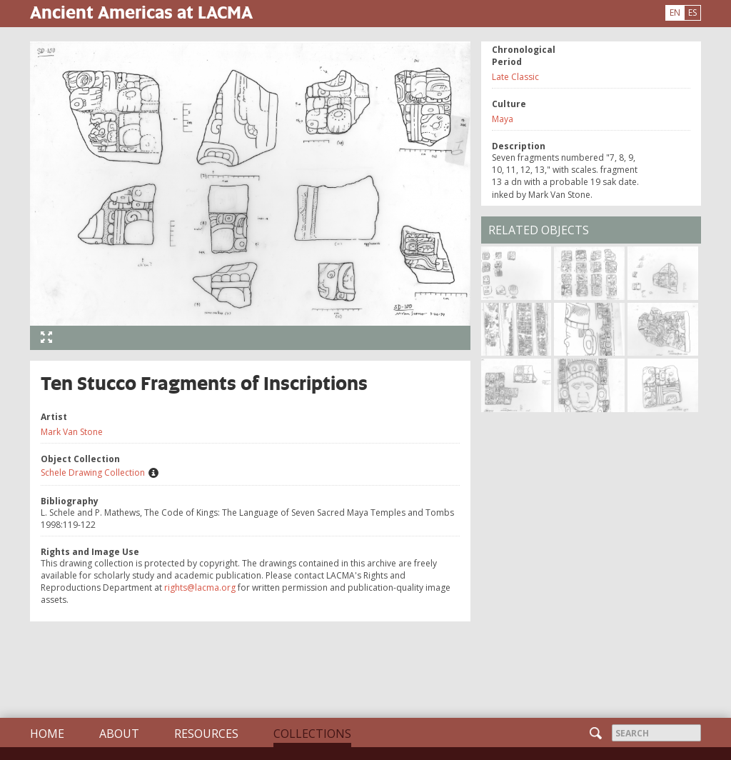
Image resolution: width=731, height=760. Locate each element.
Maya (502, 119)
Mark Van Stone (72, 432)
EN (675, 12)
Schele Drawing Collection (93, 472)
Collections (312, 733)
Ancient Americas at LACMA (141, 12)
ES (692, 12)
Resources (206, 733)
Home (47, 733)
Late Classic (515, 77)
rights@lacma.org (200, 587)
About (119, 733)
